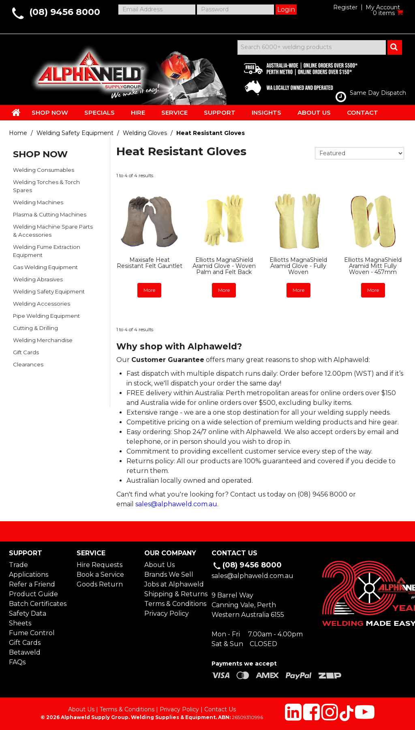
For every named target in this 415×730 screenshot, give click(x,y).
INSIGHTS (266, 112)
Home (18, 133)
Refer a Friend (32, 584)
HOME (16, 112)
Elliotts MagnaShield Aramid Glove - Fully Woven (298, 266)
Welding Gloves (145, 133)
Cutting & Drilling (35, 328)
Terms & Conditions (173, 604)
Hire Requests (99, 565)
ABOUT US (314, 112)
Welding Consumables (43, 170)
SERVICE (174, 112)
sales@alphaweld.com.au (176, 504)
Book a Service (100, 574)
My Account (383, 7)
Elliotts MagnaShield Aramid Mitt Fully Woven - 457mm (373, 266)
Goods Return (100, 584)
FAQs (17, 662)
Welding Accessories (41, 303)
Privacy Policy (166, 613)
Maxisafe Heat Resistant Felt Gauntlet (149, 263)
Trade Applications (28, 569)
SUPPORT (219, 112)
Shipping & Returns (173, 594)
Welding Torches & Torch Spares (46, 186)
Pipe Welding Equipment (46, 316)
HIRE (138, 112)
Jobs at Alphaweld (173, 584)
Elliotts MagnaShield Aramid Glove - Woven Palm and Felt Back (224, 266)
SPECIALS (99, 112)
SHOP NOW (50, 112)
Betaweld (25, 652)
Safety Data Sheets (27, 618)
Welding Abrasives (38, 279)
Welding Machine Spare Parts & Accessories (53, 230)
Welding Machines (38, 202)
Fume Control (32, 633)
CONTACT (362, 112)
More (149, 290)
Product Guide (33, 594)
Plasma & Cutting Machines (49, 214)
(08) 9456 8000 (64, 11)
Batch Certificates (37, 604)
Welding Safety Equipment (74, 133)
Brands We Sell (168, 574)
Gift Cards (26, 352)
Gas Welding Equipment (45, 267)
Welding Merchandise (43, 340)
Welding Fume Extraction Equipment (46, 251)
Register (345, 7)
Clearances (28, 364)
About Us (159, 565)
